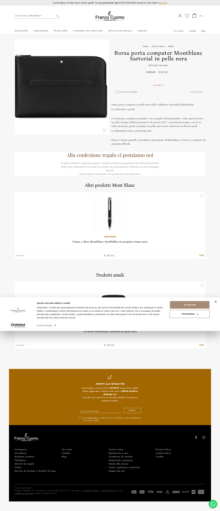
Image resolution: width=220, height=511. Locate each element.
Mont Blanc (163, 61)
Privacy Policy (93, 414)
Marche (142, 26)
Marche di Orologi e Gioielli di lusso (35, 467)
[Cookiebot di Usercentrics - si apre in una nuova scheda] (18, 505)
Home (145, 42)
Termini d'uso (116, 445)
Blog (203, 26)
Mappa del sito (117, 467)
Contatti (192, 26)
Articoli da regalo (120, 26)
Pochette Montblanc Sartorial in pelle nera (110, 327)
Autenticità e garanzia (121, 456)
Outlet (18, 463)
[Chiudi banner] (216, 482)
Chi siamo (179, 26)
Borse (171, 42)
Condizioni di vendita (120, 453)
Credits (160, 453)
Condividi (196, 87)
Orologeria (41, 26)
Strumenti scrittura (24, 453)
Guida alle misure (118, 460)
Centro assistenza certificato (124, 463)
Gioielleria (21, 26)
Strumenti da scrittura (88, 26)
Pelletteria (61, 26)
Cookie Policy (163, 449)
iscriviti (130, 407)
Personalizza (190, 494)
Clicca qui (162, 2)
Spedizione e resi (118, 449)
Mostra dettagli (44, 505)
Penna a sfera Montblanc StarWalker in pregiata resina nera (110, 237)
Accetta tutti (190, 485)
